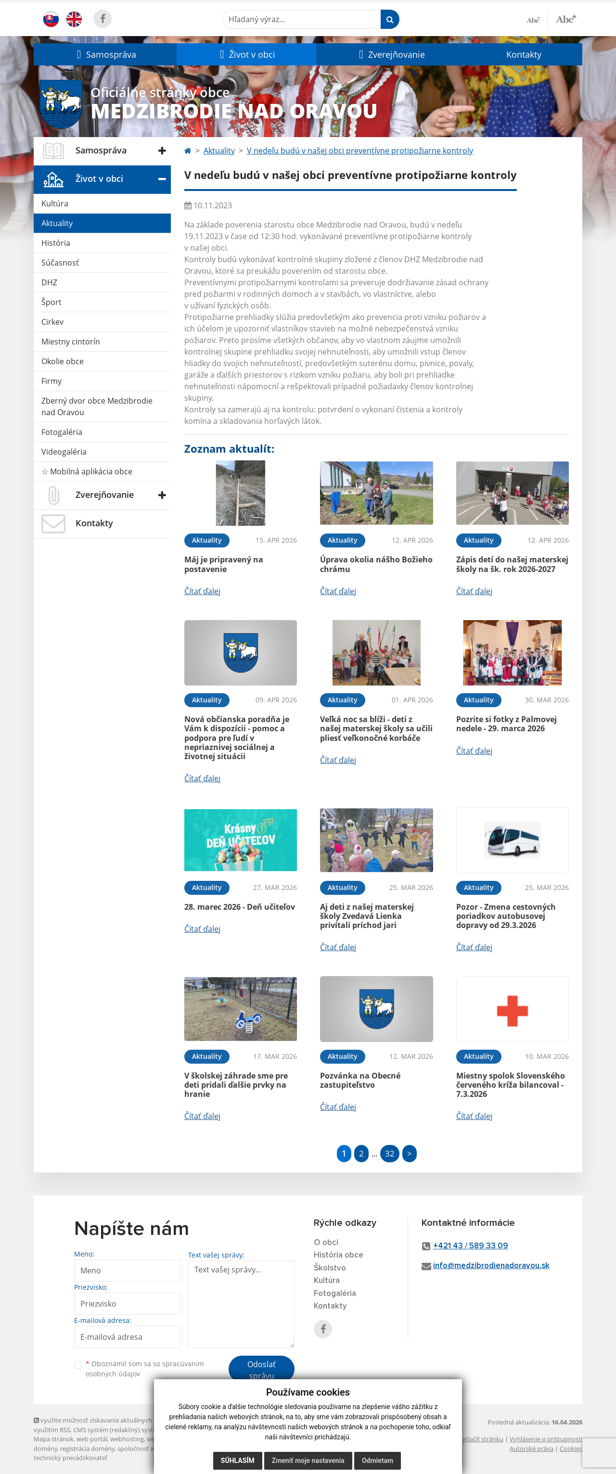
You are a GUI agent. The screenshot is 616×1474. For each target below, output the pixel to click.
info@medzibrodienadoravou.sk (491, 1266)
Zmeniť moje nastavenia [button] (308, 1460)
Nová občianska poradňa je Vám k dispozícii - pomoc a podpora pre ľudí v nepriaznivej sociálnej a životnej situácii (236, 738)
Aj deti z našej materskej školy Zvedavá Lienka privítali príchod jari (367, 916)
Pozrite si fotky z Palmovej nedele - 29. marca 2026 (506, 724)
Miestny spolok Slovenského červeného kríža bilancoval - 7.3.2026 (510, 1084)
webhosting (127, 1439)
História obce (338, 1255)
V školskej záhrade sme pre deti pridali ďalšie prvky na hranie (236, 1084)
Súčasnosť (60, 262)
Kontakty (523, 54)
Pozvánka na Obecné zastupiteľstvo (360, 1080)
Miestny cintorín (70, 341)
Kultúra (54, 203)
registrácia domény (87, 1448)
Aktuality (57, 223)
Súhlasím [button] (238, 1460)
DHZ (49, 282)
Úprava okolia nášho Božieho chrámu (376, 564)
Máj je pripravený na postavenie (223, 564)
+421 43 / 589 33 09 (470, 1246)
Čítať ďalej (202, 591)
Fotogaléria (61, 432)
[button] (105, 54)
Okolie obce (62, 361)
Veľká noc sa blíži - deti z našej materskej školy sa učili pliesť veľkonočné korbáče (376, 728)
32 (390, 1153)
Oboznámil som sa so (145, 1368)
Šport (51, 302)
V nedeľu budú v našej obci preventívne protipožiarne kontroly (360, 150)
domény (45, 1448)
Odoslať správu (261, 1370)
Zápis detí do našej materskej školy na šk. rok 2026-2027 (512, 564)
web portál (92, 1439)
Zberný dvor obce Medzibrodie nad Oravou (97, 406)
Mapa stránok (54, 1439)
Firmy (51, 381)
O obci (326, 1243)
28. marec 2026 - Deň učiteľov (239, 907)
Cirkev (52, 322)
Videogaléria (64, 451)
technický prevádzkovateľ (70, 1457)
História (55, 243)
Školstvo (330, 1268)
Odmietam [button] (377, 1460)
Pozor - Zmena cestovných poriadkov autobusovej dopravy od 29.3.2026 (506, 916)
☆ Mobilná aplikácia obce (86, 471)
